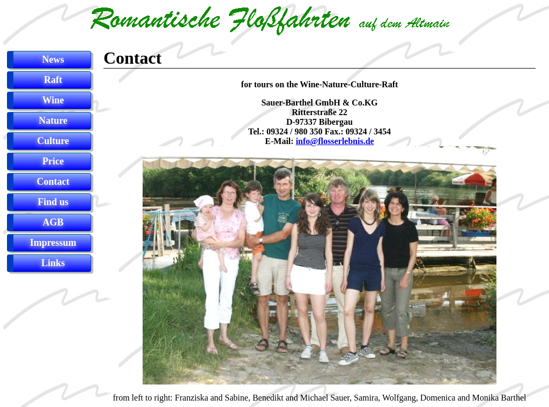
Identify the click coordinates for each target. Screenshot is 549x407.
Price (53, 161)
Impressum (53, 242)
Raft (53, 79)
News (53, 59)
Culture (53, 140)
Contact (53, 181)
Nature (53, 120)
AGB (52, 222)
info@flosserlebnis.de (335, 141)
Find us (53, 202)
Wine (53, 100)
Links (53, 263)
